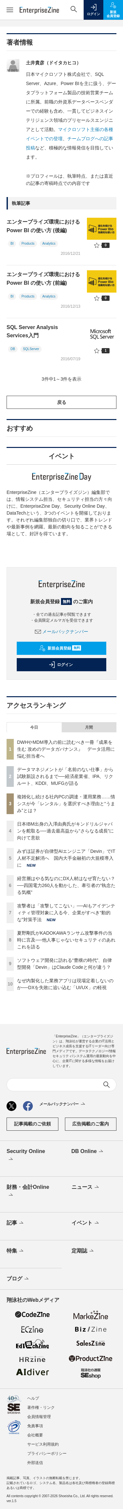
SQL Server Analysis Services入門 (32, 331)
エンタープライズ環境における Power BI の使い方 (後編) (43, 226)
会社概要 (35, 1435)
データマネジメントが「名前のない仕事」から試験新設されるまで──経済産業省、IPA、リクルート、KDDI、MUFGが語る (65, 776)
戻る (61, 402)
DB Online (88, 1151)
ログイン (61, 664)
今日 (34, 727)
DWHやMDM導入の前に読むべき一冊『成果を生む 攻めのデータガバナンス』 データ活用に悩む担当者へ (66, 749)
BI (11, 243)
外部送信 (35, 1462)
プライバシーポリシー (47, 1453)
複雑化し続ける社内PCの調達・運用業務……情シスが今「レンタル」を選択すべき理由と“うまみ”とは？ (66, 803)
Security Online (26, 1155)
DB (12, 349)
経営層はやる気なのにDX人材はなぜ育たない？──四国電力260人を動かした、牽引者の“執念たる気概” (66, 885)
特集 (16, 1251)
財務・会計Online (28, 1191)
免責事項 (35, 1426)
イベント (86, 1223)
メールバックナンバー (62, 631)
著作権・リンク (41, 1407)
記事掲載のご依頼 (32, 1123)
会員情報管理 (39, 1416)
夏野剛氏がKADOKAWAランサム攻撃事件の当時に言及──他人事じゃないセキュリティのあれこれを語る (66, 939)
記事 (16, 1223)
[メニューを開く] (10, 10)
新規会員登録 (60, 648)
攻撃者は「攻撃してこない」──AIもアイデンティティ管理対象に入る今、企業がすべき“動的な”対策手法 (66, 912)
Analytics (48, 243)
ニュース (86, 1187)
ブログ (18, 1279)
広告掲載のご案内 (90, 1123)
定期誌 (83, 1251)
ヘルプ (33, 1398)
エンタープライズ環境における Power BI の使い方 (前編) (43, 279)
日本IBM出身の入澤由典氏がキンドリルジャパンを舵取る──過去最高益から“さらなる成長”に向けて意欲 (65, 830)
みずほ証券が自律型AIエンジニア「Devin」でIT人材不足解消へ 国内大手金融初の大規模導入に (66, 858)
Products (27, 243)
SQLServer (31, 349)
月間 (89, 727)
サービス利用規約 (43, 1444)
